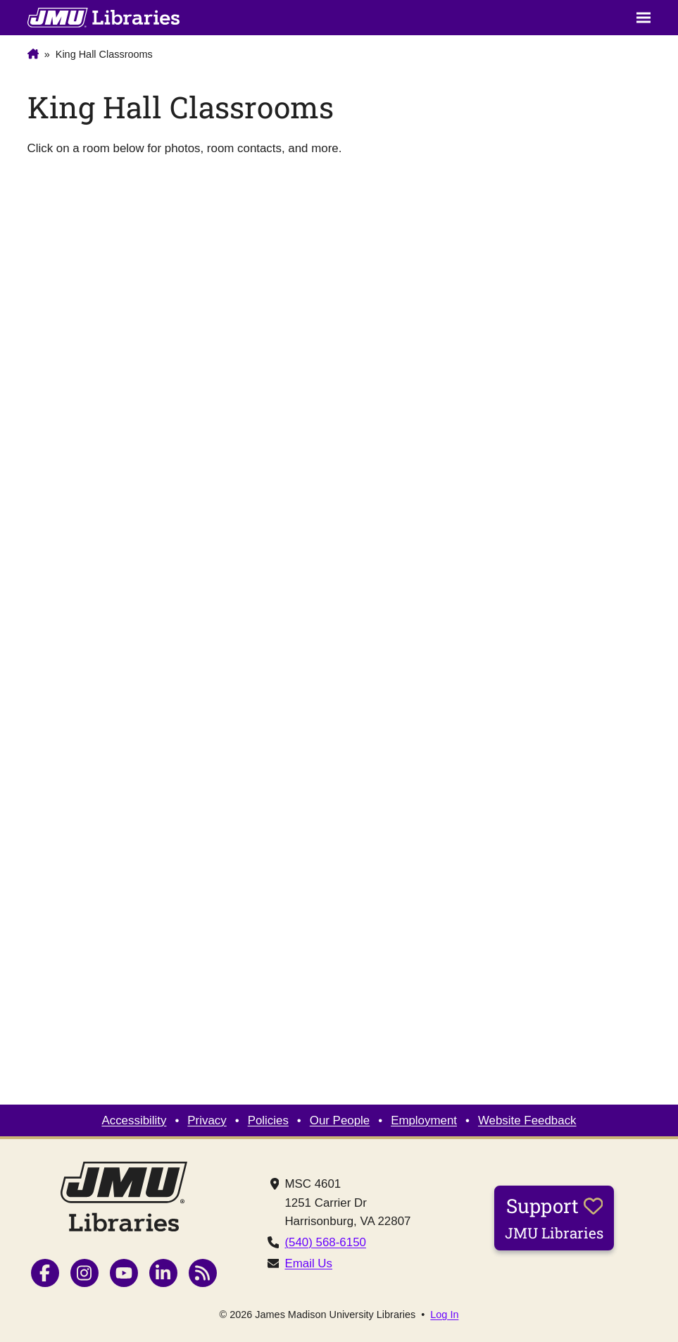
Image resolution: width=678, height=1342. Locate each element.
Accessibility (133, 1120)
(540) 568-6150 (325, 1242)
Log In (444, 1314)
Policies (268, 1120)
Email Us (308, 1263)
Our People (340, 1120)
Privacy (206, 1120)
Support (554, 1218)
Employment (424, 1120)
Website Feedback (527, 1120)
